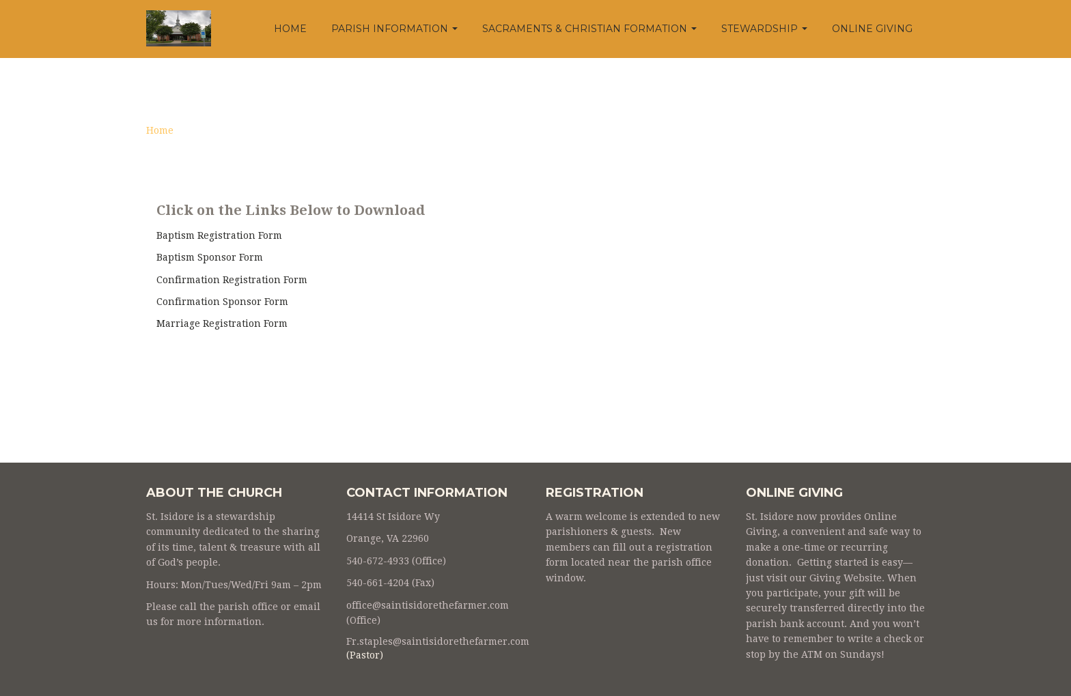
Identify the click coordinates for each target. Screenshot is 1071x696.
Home (290, 29)
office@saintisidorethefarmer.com (427, 605)
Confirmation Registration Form (231, 279)
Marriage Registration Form (222, 323)
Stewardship (764, 29)
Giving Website (845, 577)
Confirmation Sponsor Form (222, 301)
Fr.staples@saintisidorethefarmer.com (437, 641)
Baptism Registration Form (219, 235)
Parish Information (394, 29)
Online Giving (872, 29)
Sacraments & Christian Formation (589, 29)
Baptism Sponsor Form (209, 257)
